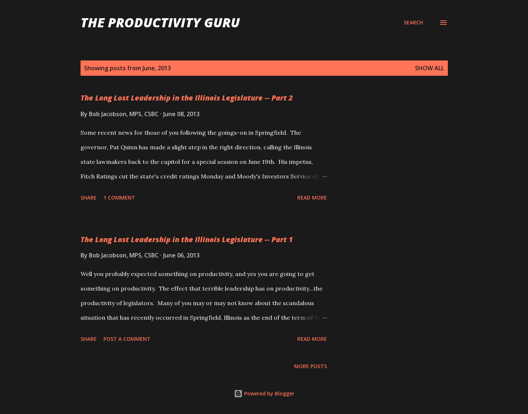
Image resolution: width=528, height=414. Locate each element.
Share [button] (89, 197)
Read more (312, 197)
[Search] (413, 22)
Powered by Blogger (264, 393)
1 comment (119, 197)
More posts (310, 366)
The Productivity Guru (160, 22)
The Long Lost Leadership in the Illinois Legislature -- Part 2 (187, 98)
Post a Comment (126, 338)
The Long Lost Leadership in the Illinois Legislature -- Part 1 (187, 239)
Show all (429, 68)
